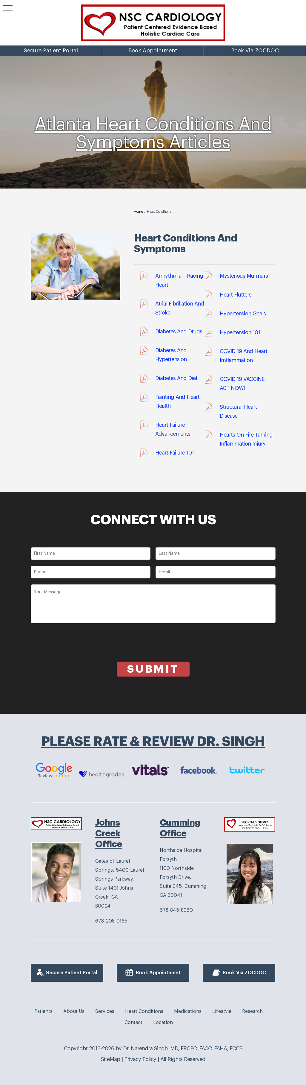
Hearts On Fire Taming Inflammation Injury (246, 439)
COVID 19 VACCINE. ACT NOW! (243, 383)
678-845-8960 (176, 910)
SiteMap (110, 1059)
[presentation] (76, 650)
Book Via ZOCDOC (255, 76)
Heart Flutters (235, 294)
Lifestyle (221, 1011)
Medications (188, 1011)
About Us (73, 1011)
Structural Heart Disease (238, 411)
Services (104, 1011)
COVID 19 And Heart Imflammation (243, 356)
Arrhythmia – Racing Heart (179, 280)
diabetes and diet (176, 378)
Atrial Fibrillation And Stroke (179, 308)
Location (163, 1022)
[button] (8, 8)
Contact (133, 1022)
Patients (43, 1011)
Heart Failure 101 (174, 452)
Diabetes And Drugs (178, 331)
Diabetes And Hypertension (171, 355)
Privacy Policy (140, 1059)
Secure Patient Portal (51, 76)
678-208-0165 (111, 921)
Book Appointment (152, 76)
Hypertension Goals (243, 313)
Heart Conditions (144, 1011)
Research (252, 1011)
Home (138, 211)
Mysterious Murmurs (244, 276)
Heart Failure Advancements (172, 429)
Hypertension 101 (240, 332)
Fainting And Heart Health (177, 401)
